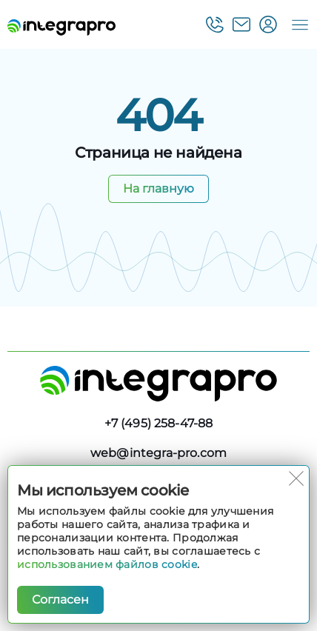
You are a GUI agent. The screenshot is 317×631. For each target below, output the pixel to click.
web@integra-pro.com (158, 453)
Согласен (60, 599)
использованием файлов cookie (107, 564)
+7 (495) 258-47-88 (158, 423)
